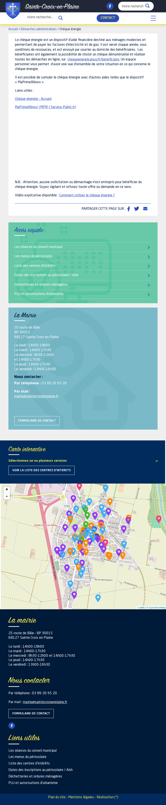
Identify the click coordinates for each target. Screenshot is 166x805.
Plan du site (56, 797)
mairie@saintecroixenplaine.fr (36, 396)
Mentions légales (81, 797)
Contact (108, 18)
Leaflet (141, 607)
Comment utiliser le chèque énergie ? (87, 195)
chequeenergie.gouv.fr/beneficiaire (93, 59)
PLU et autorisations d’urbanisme (39, 294)
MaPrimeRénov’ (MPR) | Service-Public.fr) (45, 107)
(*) (116, 797)
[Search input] (132, 6)
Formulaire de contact (37, 420)
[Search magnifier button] (147, 5)
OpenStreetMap (157, 607)
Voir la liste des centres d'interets (41, 470)
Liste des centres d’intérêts (35, 266)
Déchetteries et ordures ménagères (41, 285)
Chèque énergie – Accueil (33, 99)
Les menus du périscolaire (33, 256)
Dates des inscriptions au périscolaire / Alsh (46, 275)
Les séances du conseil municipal (38, 247)
